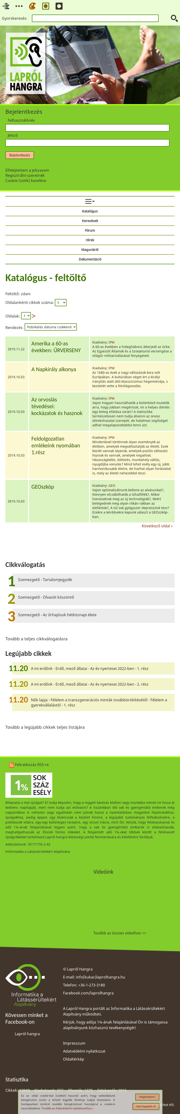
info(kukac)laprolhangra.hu (100, 977)
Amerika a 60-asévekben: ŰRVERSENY (56, 347)
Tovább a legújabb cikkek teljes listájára (45, 727)
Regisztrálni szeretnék (25, 175)
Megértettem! (147, 1097)
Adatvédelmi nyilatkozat (84, 1051)
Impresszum (74, 1043)
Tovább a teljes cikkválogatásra (36, 639)
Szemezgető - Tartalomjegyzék (45, 579)
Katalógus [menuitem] (90, 211)
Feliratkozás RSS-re (29, 764)
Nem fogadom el (145, 1106)
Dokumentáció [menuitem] (90, 259)
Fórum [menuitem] (90, 230)
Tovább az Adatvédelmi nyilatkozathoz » (67, 1108)
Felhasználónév (21, 120)
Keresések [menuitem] (90, 221)
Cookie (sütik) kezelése (25, 180)
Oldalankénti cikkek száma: (30, 302)
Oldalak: (12, 316)
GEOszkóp (42, 486)
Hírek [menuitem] (90, 240)
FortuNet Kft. (164, 1105)
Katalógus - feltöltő (45, 277)
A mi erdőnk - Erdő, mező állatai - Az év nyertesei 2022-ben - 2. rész (90, 684)
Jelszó (13, 135)
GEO (112, 485)
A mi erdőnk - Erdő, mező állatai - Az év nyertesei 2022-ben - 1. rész (90, 668)
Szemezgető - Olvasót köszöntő (46, 597)
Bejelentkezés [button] (19, 155)
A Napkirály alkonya (53, 369)
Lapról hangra (27, 1033)
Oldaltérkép (73, 1059)
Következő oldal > (157, 525)
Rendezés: (15, 327)
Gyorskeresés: (14, 18)
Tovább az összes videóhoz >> (119, 933)
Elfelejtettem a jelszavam (27, 170)
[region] (90, 399)
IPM (112, 342)
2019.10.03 (16, 377)
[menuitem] (90, 201)
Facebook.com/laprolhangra (88, 993)
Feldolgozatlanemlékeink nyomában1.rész (55, 445)
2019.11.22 (16, 349)
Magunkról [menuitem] (89, 249)
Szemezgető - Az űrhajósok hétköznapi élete (57, 614)
